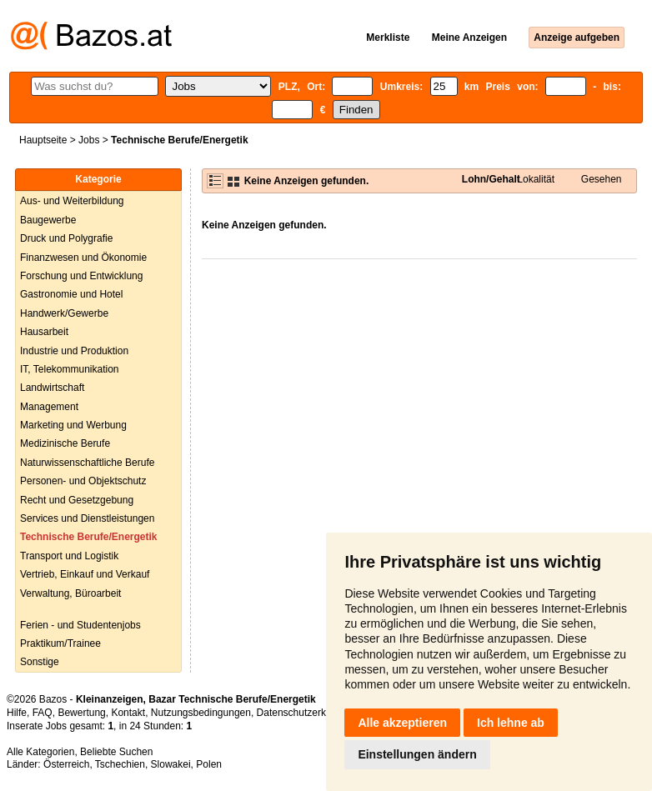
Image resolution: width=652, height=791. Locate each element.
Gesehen (601, 179)
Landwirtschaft (52, 387)
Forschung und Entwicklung (81, 276)
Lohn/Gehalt (491, 179)
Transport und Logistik (69, 556)
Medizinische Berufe (65, 443)
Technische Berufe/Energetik (89, 537)
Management (49, 407)
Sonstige (39, 662)
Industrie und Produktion (74, 351)
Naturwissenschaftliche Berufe (87, 462)
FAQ (43, 712)
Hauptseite (43, 140)
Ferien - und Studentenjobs (80, 625)
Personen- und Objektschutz (83, 481)
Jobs (88, 140)
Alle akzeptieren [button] (402, 722)
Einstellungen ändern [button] (417, 754)
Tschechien (120, 764)
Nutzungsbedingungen (201, 712)
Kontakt (128, 712)
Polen (209, 764)
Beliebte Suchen (116, 752)
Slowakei (171, 764)
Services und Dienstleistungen (87, 518)
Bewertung (81, 712)
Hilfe (17, 712)
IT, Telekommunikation (69, 369)
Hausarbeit (44, 332)
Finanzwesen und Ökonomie (83, 257)
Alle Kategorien (40, 752)
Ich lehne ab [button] (510, 722)
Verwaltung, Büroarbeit (70, 593)
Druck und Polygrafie (66, 238)
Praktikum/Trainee (60, 643)
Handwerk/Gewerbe (64, 313)
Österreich (66, 764)
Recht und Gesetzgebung (76, 500)
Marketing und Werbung (73, 425)
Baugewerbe (48, 220)
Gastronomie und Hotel (71, 294)
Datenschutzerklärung (305, 712)
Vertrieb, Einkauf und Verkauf (84, 574)
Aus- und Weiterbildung (72, 201)
